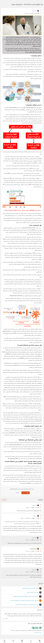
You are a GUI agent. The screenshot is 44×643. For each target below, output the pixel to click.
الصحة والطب (36, 13)
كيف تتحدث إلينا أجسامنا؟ (32, 594)
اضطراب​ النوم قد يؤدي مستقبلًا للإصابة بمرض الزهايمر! (25, 598)
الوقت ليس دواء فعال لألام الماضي (30, 589)
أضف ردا (32, 507)
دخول (17, 493)
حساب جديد (26, 493)
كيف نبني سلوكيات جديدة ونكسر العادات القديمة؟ (26, 606)
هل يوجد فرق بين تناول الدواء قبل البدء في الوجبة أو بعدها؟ (24, 602)
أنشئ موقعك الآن (38, 634)
